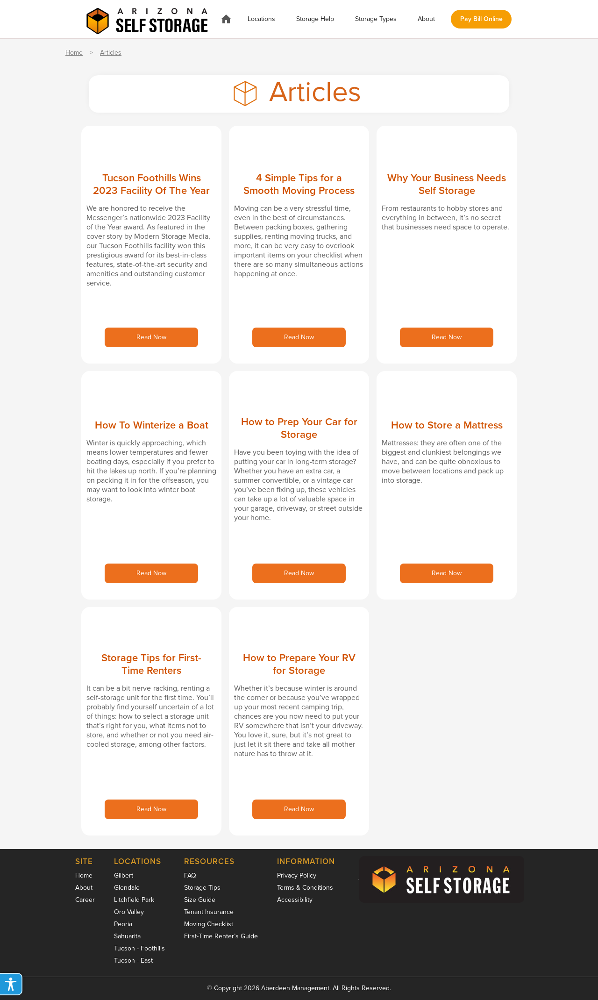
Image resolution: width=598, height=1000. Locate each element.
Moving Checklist (208, 924)
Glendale (127, 887)
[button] (261, 19)
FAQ (190, 875)
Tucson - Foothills (139, 948)
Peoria (123, 924)
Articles (110, 52)
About (84, 887)
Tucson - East (133, 960)
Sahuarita (127, 936)
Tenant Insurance (209, 911)
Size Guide (199, 899)
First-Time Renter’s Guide (221, 936)
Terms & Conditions (305, 887)
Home (74, 52)
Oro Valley (129, 911)
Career (85, 899)
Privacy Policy (296, 875)
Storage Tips (202, 887)
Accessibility (295, 899)
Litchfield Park (134, 899)
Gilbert (123, 875)
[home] (147, 18)
